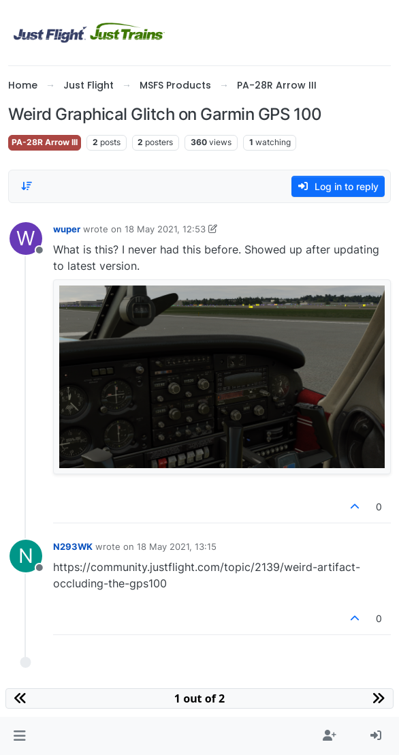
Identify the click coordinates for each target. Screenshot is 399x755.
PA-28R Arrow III (45, 142)
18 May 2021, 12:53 (165, 229)
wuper (66, 229)
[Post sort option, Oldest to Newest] (26, 186)
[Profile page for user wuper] (26, 238)
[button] (19, 736)
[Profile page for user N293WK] (26, 556)
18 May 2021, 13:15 (177, 546)
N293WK (73, 546)
